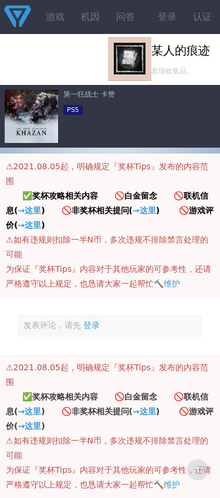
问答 (125, 16)
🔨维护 (167, 283)
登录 (167, 16)
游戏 (55, 16)
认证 (202, 16)
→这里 (29, 210)
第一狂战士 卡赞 (89, 94)
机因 (90, 16)
